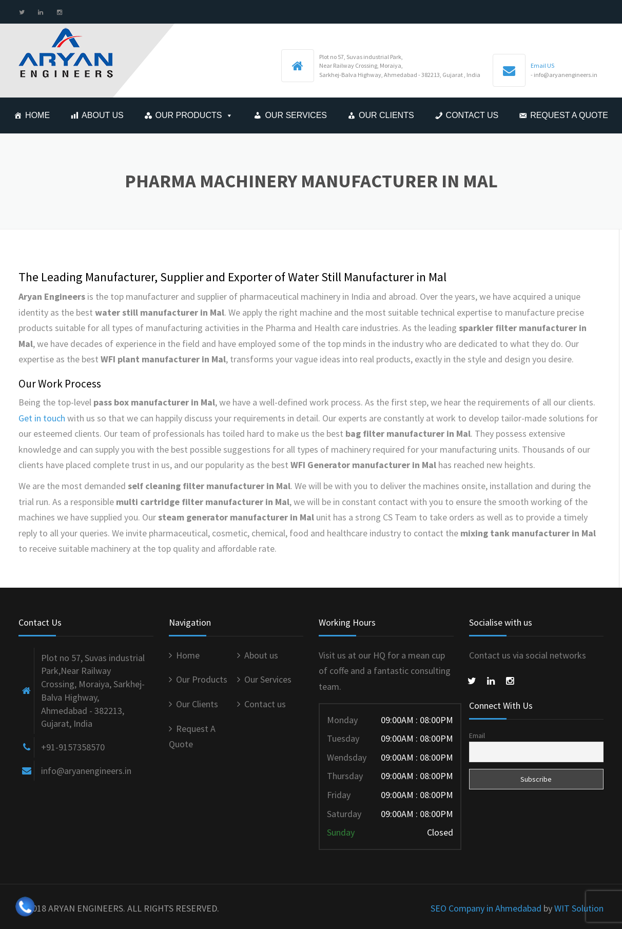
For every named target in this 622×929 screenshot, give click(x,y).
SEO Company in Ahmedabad (486, 908)
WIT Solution (579, 908)
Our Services (296, 115)
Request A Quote (569, 115)
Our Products (189, 115)
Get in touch (41, 418)
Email (477, 735)
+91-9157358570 (73, 747)
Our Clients (386, 115)
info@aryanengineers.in (86, 771)
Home (37, 115)
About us (103, 115)
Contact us (472, 115)
